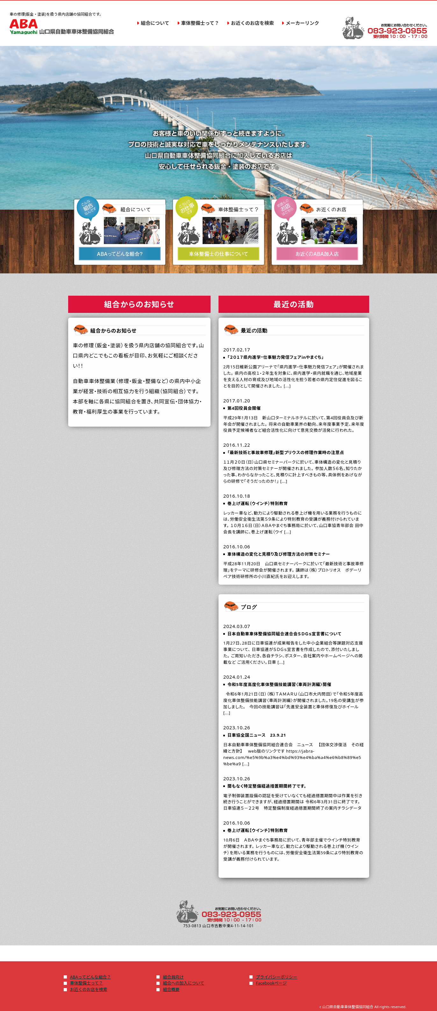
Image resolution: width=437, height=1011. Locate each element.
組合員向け (173, 977)
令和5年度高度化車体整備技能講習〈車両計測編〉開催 (279, 684)
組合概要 (171, 989)
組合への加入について (183, 983)
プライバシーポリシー (276, 977)
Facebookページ (271, 983)
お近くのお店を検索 (88, 989)
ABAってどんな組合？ (90, 977)
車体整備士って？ (86, 983)
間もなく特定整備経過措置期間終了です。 (266, 786)
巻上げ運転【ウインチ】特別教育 (257, 830)
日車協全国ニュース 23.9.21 (256, 735)
